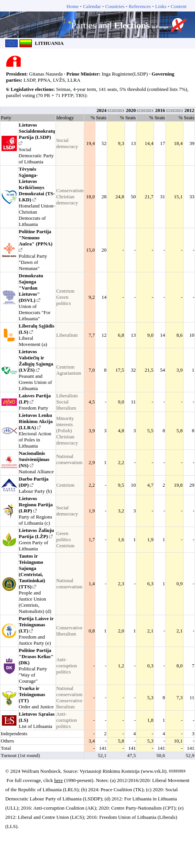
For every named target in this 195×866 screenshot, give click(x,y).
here (58, 780)
